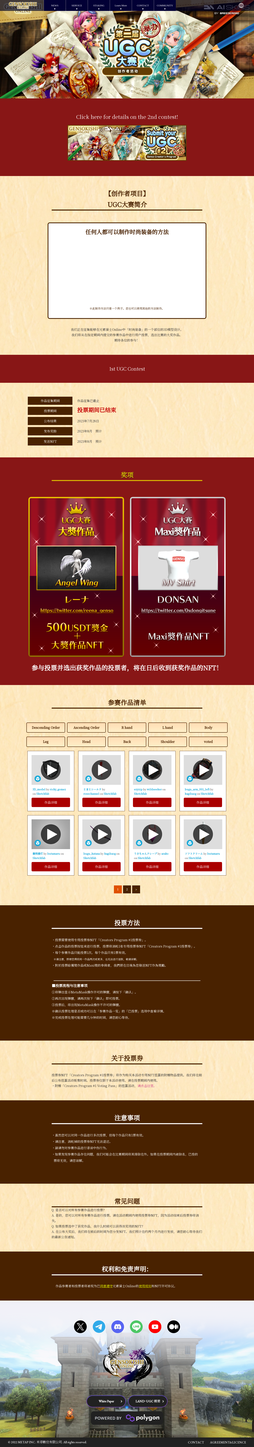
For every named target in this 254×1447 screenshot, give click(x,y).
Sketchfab (42, 794)
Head (86, 741)
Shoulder (168, 741)
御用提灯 (38, 853)
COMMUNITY (165, 5)
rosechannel (91, 794)
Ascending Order (86, 727)
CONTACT (143, 5)
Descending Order (46, 727)
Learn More (121, 5)
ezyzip (138, 789)
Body (208, 727)
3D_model (39, 789)
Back (127, 741)
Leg (46, 741)
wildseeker (154, 789)
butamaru (54, 853)
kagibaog (191, 794)
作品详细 (50, 802)
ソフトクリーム (194, 853)
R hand (126, 727)
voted (208, 741)
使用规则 (145, 1286)
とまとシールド (92, 789)
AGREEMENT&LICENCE (228, 1442)
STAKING (98, 5)
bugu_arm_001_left (197, 789)
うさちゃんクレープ (146, 853)
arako (164, 853)
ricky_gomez (58, 789)
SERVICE (76, 5)
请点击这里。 (147, 1085)
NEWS (55, 5)
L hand (167, 727)
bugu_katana (91, 853)
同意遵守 (106, 1286)
